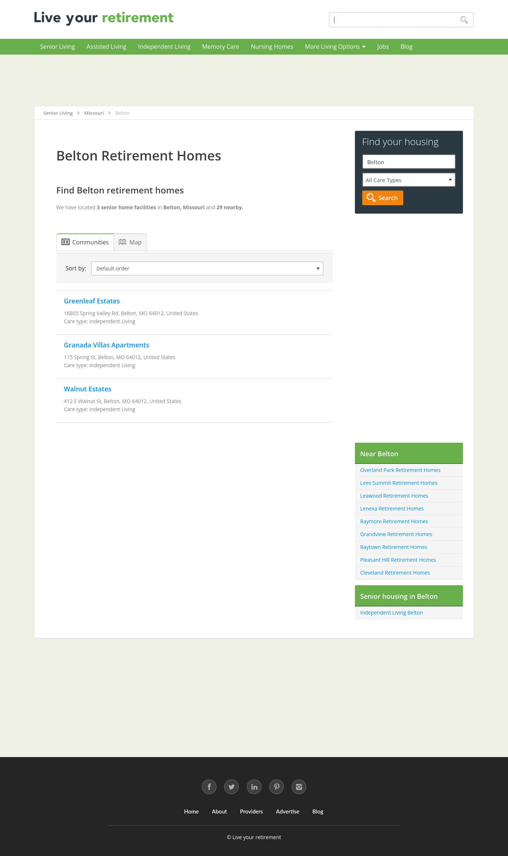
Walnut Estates (88, 388)
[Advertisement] (254, 80)
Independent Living (164, 47)
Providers (251, 811)
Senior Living (57, 47)
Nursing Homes (272, 47)
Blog (407, 47)
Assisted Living (106, 47)
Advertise (288, 811)
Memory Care (220, 47)
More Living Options (335, 47)
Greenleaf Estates (92, 300)
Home (191, 811)
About (219, 811)
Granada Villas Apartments (106, 344)
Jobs (383, 47)
